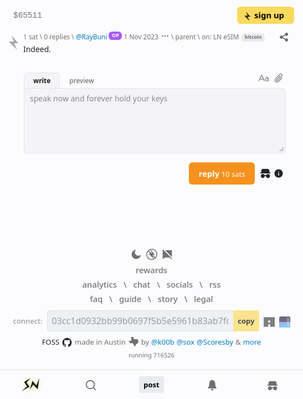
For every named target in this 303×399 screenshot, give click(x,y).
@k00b (162, 342)
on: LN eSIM (220, 36)
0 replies (57, 36)
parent (185, 36)
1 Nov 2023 (141, 36)
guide (130, 298)
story (168, 298)
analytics (100, 284)
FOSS (57, 342)
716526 (163, 355)
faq (96, 298)
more (252, 342)
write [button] (41, 80)
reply (222, 173)
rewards (151, 269)
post (151, 385)
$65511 (27, 16)
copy (246, 321)
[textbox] (154, 121)
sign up (263, 15)
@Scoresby (215, 342)
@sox (185, 342)
